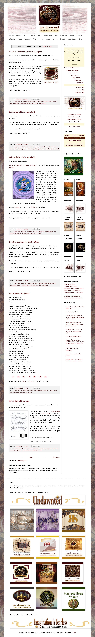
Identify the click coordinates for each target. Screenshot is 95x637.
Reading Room (47, 35)
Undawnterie (76, 77)
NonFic (18, 35)
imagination (49, 449)
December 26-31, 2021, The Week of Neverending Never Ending (74, 331)
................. (48, 39)
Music (26, 35)
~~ (39, 35)
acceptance (17, 101)
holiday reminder (43, 390)
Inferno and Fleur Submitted (22, 112)
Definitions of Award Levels (72, 296)
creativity (23, 390)
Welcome (12, 39)
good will (36, 390)
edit (37, 101)
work (36, 103)
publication (30, 149)
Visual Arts (80, 35)
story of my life (37, 285)
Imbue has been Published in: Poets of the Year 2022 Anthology (74, 348)
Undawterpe (77, 80)
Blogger (74, 632)
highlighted (50, 231)
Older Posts (56, 457)
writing (44, 103)
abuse (22, 283)
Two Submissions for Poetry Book (24, 242)
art (21, 101)
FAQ (34, 39)
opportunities (48, 283)
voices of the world (35, 233)
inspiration (41, 101)
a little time (17, 283)
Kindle (33, 207)
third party (49, 149)
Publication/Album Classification (73, 292)
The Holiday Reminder (19, 293)
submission (16, 103)
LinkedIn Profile (80, 92)
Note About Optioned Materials (73, 298)
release (24, 285)
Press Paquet (71, 39)
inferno (11, 149)
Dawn (45, 147)
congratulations (27, 101)
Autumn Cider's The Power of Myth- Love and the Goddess (74, 360)
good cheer (30, 390)
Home (30, 457)
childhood (40, 283)
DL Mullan (50, 147)
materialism (16, 392)
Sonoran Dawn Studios (74, 114)
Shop (80, 39)
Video (72, 35)
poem (46, 101)
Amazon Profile (80, 87)
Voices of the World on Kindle (22, 157)
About (20, 39)
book (36, 283)
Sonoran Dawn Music (74, 117)
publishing (36, 149)
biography (29, 231)
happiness (42, 449)
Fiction (11, 35)
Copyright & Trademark (70, 286)
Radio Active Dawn (74, 127)
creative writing (39, 147)
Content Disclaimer (69, 284)
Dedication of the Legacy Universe (74, 288)
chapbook (30, 449)
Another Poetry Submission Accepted (25, 52)
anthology (23, 147)
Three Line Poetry (25, 103)
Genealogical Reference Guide (72, 290)
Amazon (11, 167)
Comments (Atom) (22, 460)
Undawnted (56, 149)
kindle (11, 233)
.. (42, 39)
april (33, 283)
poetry (50, 101)
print (28, 233)
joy (55, 231)
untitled (32, 103)
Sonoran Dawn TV (74, 122)
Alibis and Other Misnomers (73, 336)
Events (62, 39)
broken (35, 231)
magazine (55, 449)
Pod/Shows (63, 35)
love (11, 392)
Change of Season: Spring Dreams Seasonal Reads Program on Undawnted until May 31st (75, 341)
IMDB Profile (80, 90)
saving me (29, 285)
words (40, 451)
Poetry (32, 35)
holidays (51, 390)
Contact (27, 39)
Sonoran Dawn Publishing (74, 119)
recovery (18, 285)
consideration (30, 147)
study (11, 103)
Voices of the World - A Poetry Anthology (22, 165)
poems (20, 149)
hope (55, 390)
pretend (24, 233)
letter (15, 149)
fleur (54, 147)
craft (33, 101)
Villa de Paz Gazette (28, 381)
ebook (45, 231)
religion (30, 392)
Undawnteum (74, 75)
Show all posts (47, 46)
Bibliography (56, 411)
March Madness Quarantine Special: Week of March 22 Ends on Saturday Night (75, 324)
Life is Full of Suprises (19, 401)
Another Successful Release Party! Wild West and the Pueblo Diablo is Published (75, 317)
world (40, 103)
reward (55, 101)
